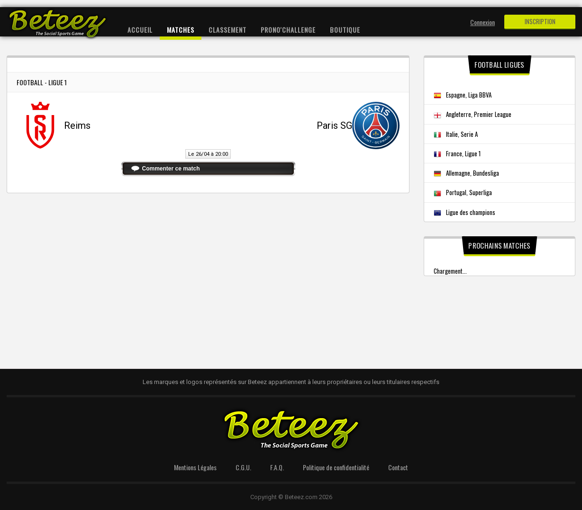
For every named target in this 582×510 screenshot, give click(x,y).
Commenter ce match (171, 168)
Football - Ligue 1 (42, 82)
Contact (398, 467)
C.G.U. (243, 467)
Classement (227, 30)
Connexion (482, 22)
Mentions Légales (195, 467)
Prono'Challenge (288, 30)
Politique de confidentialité (336, 467)
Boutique (345, 30)
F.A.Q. (277, 467)
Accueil (140, 30)
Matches (180, 30)
